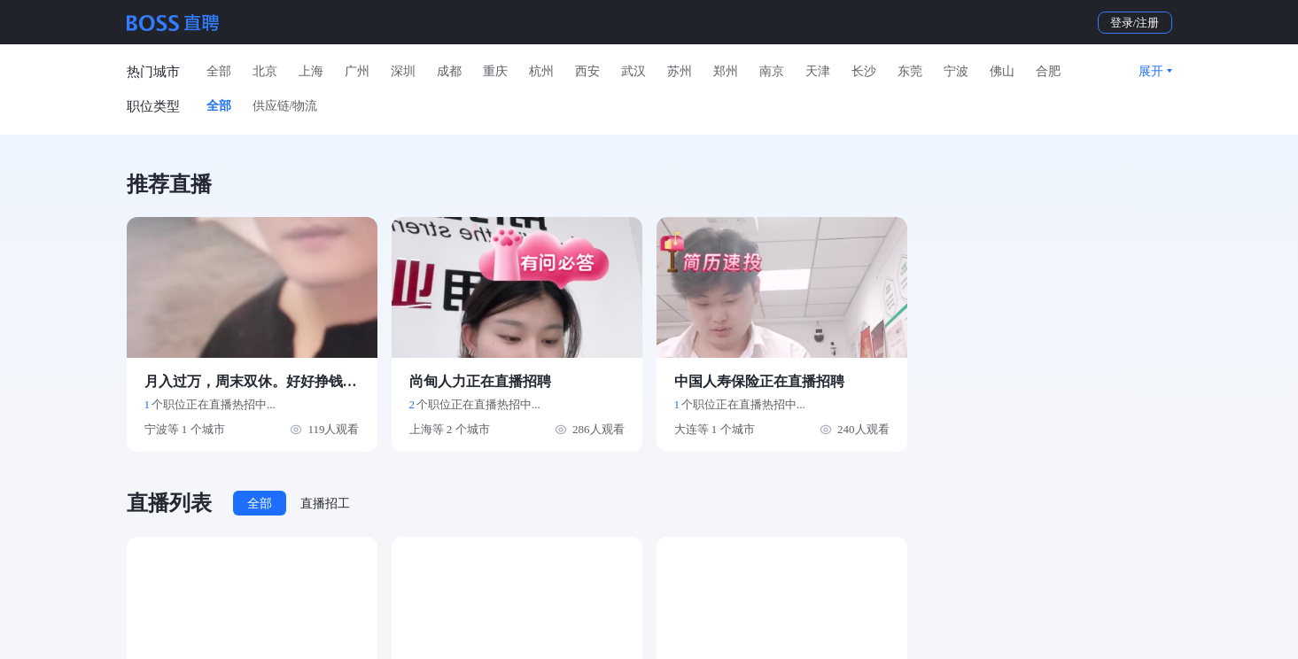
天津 (817, 71)
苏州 (679, 71)
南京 (771, 71)
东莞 (910, 71)
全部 (218, 71)
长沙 (863, 71)
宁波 (956, 71)
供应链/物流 (285, 105)
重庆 (495, 71)
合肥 (1048, 71)
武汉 (633, 71)
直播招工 (325, 503)
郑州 (725, 71)
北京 (265, 71)
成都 (449, 71)
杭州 (541, 71)
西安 (587, 71)
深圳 (403, 71)
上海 (311, 71)
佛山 (1002, 71)
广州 (357, 71)
